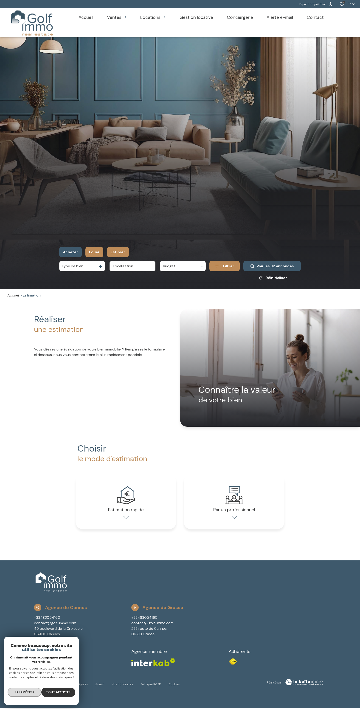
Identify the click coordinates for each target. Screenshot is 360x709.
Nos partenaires (45, 687)
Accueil (13, 295)
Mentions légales (76, 687)
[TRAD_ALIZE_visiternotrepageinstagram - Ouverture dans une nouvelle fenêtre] (41, 667)
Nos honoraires (122, 687)
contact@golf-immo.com (55, 629)
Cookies (174, 687)
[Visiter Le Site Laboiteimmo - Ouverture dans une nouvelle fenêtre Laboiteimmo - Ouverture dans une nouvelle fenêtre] (304, 688)
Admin (99, 687)
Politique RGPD (151, 687)
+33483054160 (47, 623)
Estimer (118, 252)
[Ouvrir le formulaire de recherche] (224, 266)
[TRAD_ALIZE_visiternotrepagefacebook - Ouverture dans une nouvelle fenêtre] (35, 667)
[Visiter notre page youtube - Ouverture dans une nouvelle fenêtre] (48, 667)
